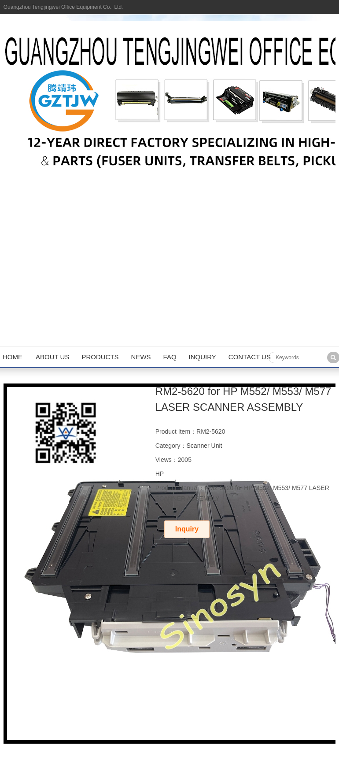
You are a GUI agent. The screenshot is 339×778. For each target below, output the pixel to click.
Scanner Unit (204, 445)
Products (99, 357)
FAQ (170, 357)
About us (52, 357)
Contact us (249, 357)
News (141, 357)
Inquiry (202, 357)
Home (12, 357)
